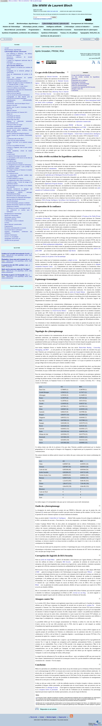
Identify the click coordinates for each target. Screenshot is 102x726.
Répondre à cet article (48, 709)
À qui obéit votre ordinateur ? (14, 64)
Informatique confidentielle (14, 126)
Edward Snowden (52, 76)
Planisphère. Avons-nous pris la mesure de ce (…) (17, 259)
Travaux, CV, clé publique (69, 33)
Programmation (35, 30)
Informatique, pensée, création (33, 26)
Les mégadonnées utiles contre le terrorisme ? (19, 180)
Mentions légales (51, 717)
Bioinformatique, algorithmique (28, 23)
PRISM (71, 125)
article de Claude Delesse (77, 292)
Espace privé (61, 717)
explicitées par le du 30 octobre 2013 (60, 175)
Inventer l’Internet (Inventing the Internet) (18, 133)
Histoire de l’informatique (11, 26)
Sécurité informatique (12, 201)
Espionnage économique (79, 82)
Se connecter (7, 39)
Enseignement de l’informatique (82, 23)
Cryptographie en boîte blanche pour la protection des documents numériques (19, 97)
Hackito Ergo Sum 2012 (13, 119)
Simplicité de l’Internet (13, 206)
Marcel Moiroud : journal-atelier (15, 30)
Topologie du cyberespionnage (80, 83)
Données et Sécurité (12, 105)
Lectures (96, 26)
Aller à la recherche (24, 1)
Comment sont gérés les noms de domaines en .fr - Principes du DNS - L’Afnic (19, 83)
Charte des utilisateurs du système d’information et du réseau (19, 78)
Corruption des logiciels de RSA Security (83, 87)
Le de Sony (11, 161)
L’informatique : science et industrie (77, 26)
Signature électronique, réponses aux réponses (19, 204)
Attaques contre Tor (77, 89)
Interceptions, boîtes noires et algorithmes (18, 128)
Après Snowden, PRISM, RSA (15, 65)
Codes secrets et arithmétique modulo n (17, 81)
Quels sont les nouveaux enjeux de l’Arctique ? (16, 269)
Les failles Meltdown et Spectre (15, 178)
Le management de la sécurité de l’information (19, 164)
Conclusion (75, 90)
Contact (41, 717)
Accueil (11, 23)
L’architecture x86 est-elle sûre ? (15, 138)
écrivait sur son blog (79, 593)
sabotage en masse (52, 687)
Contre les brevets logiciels (14, 93)
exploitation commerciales (83, 121)
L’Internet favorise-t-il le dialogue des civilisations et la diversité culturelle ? (19, 189)
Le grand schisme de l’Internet (15, 163)
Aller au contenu (13, 1)
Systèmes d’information (49, 33)
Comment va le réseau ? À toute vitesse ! (17, 86)
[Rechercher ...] (87, 39)
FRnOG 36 (9, 114)
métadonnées (53, 168)
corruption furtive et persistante (48, 689)
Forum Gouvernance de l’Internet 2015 (17, 112)
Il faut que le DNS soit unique (14, 124)
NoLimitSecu (9, 266)
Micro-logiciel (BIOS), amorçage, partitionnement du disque (19, 193)
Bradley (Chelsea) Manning (72, 129)
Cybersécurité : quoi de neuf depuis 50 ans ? (18, 103)
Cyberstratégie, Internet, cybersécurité (55, 23)
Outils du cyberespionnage (79, 85)
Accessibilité (4, 1)
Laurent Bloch (95, 58)
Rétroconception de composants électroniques (19, 197)
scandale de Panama (80, 114)
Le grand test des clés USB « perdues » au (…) (16, 265)
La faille (11, 154)
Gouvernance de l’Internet (13, 117)
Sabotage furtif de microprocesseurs (16, 199)
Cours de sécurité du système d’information (18, 95)
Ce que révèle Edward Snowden (81, 75)
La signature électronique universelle (16, 156)
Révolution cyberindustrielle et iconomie (57, 30)
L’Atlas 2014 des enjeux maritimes (16, 140)
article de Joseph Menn (47, 559)
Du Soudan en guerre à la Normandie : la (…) (15, 275)
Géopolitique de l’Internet (13, 116)
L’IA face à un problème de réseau (16, 145)
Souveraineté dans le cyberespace (85, 30)
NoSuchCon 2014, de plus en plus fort (17, 195)
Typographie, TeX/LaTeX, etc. (90, 33)
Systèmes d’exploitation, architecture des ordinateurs (20, 33)
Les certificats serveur (12, 173)
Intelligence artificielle (54, 26)
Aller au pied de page (35, 1)
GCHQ (84, 127)
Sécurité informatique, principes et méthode (18, 203)
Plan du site (33, 717)
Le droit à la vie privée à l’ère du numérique (53, 256)
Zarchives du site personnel (51, 36)
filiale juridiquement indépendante (53, 244)
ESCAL (96, 725)
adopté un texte (72, 260)
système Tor (90, 605)
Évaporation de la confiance (80, 80)
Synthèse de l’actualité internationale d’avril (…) (16, 253)
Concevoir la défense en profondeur (16, 88)
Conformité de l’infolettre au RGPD (42, 19)
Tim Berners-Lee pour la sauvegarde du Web (18, 208)
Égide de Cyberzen (12, 110)
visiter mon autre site (52, 11)
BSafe (37, 585)
